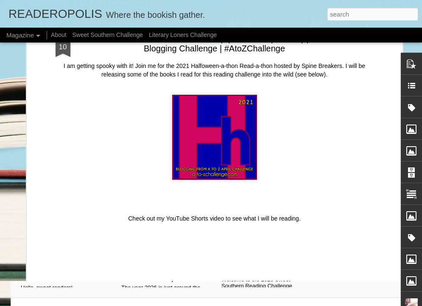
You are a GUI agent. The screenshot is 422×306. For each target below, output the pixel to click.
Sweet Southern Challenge (108, 34)
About (59, 34)
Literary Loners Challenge (183, 34)
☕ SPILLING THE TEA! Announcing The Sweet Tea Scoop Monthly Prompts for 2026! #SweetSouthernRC (68, 259)
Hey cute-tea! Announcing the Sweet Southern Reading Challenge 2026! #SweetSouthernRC (270, 255)
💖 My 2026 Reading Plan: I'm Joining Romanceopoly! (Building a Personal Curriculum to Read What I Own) (168, 259)
